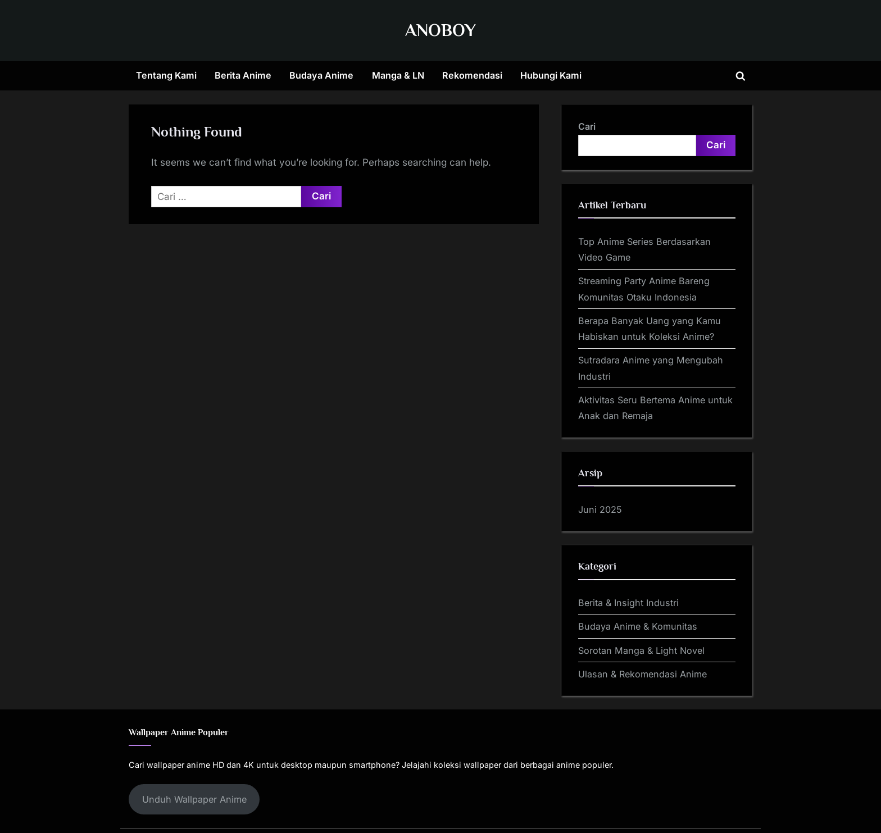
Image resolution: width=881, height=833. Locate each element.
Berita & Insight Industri (628, 602)
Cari (587, 126)
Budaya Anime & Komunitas (637, 626)
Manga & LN (398, 75)
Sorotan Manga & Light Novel (641, 650)
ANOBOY (440, 30)
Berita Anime (243, 75)
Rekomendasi (472, 75)
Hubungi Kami (551, 75)
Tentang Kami (166, 75)
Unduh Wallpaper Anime (194, 799)
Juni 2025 (600, 509)
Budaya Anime (321, 75)
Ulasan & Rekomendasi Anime (642, 674)
